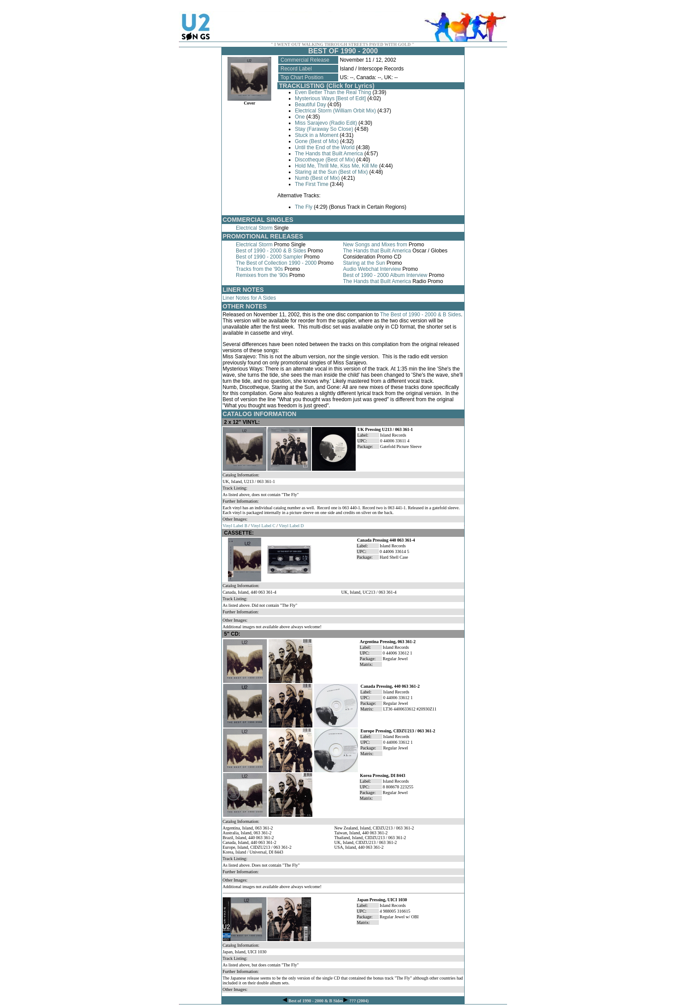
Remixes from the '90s (262, 275)
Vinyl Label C (263, 525)
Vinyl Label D (291, 525)
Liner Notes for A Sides (249, 298)
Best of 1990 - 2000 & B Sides (271, 251)
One (300, 117)
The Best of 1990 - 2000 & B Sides (420, 315)
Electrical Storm (254, 228)
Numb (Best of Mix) (317, 178)
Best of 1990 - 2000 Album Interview (385, 275)
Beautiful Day (310, 105)
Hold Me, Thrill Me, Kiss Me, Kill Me (336, 166)
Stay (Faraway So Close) (324, 129)
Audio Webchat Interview (372, 269)
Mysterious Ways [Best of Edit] (330, 98)
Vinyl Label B (235, 525)
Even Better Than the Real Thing (333, 92)
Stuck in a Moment (316, 135)
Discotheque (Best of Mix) (325, 160)
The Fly (303, 207)
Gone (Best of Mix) (317, 141)
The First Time (312, 184)
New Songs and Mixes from (375, 245)
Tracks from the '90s (259, 269)
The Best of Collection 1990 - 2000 (276, 263)
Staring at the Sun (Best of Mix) (331, 172)
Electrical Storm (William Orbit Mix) (335, 111)
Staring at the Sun (364, 263)
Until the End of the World (325, 147)
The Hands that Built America (329, 153)
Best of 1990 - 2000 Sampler (269, 257)
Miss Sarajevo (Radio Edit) (326, 123)
